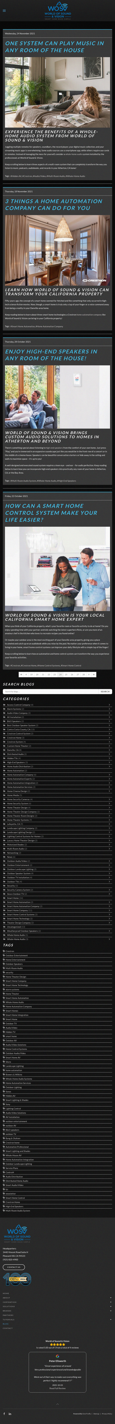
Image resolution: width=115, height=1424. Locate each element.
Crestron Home (29, 665)
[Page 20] (37, 674)
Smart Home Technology (18, 918)
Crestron (28, 176)
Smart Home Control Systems (21, 914)
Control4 (10, 1172)
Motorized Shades (15, 844)
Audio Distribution (14, 1176)
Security (11, 885)
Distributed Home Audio (17, 1181)
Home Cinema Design (17, 791)
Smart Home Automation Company (23, 906)
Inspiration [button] (57, 1302)
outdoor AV (11, 1125)
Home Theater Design (17, 807)
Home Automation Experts (19, 779)
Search (105, 691)
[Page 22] (49, 674)
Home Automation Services (20, 787)
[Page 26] (72, 674)
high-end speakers (54, 447)
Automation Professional (17, 1147)
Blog (6, 1324)
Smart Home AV (13, 1057)
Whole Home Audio (16, 935)
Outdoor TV (11, 1023)
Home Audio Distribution (19, 766)
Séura (8, 1061)
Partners (8, 1315)
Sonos (8, 1091)
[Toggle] (110, 704)
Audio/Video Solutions (16, 1044)
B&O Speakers (14, 721)
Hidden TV (10, 1032)
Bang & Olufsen (13, 1138)
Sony (8, 1104)
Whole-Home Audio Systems (19, 1078)
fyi (7, 1189)
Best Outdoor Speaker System (21, 725)
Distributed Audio (15, 754)
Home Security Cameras (18, 799)
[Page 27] (78, 674)
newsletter (11, 1193)
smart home (11, 1036)
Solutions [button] (57, 1306)
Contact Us (13, 1267)
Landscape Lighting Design (19, 832)
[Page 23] (55, 674)
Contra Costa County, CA (18, 729)
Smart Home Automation (23, 326)
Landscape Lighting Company (20, 828)
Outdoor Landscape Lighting (20, 869)
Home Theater (12, 993)
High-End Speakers (67, 480)
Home (6, 1293)
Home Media (13, 795)
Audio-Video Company (17, 713)
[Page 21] (43, 674)
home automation (14, 1070)
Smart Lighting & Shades (17, 1100)
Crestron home (13, 1142)
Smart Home (13, 898)
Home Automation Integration (21, 783)
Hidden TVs (12, 758)
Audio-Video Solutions (16, 1113)
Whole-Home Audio (76, 176)
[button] (4, 10)
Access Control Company (18, 704)
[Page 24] (60, 674)
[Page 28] (84, 674)
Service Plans (12, 1168)
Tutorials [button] (57, 1319)
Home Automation (15, 770)
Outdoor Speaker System (19, 873)
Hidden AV (17, 176)
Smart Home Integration (17, 1015)
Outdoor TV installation (18, 877)
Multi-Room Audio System (24, 480)
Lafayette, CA (13, 824)
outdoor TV (11, 1134)
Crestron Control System (18, 733)
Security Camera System (18, 890)
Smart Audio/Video (14, 1185)
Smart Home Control (71, 665)
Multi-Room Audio (56, 176)
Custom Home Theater (17, 746)
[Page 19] (31, 674)
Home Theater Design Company (22, 811)
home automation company (89, 314)
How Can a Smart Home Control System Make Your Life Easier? (51, 513)
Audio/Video (40, 176)
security (9, 972)
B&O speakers (12, 1130)
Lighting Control (13, 1108)
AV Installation (14, 717)
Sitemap (96, 1414)
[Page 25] (66, 674)
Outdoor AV (11, 1040)
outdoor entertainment (16, 1121)
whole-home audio (73, 154)
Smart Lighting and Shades (18, 1151)
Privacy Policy (107, 1414)
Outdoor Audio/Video (17, 861)
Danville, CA (13, 750)
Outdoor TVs (13, 881)
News (9, 857)
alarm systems (12, 989)
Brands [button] (57, 1311)
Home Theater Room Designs (20, 816)
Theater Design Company (19, 922)
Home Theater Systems (18, 820)
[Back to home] (57, 10)
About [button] (57, 1297)
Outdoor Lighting (14, 1087)
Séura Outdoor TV (15, 894)
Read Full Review (57, 1388)
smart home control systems (37, 647)
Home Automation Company (50, 326)
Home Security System (17, 803)
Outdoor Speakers (14, 964)
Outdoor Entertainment (18, 865)
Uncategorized (14, 927)
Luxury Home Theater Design (20, 840)
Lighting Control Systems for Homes (24, 836)
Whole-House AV (14, 1155)
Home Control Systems (49, 665)
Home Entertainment (15, 959)
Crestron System (15, 741)
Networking (12, 853)
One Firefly (86, 1414)
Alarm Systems (14, 709)
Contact (8, 1328)
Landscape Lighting (15, 1066)
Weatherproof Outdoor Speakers (22, 931)
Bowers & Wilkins (14, 1074)
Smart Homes (12, 1010)
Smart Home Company (17, 910)
